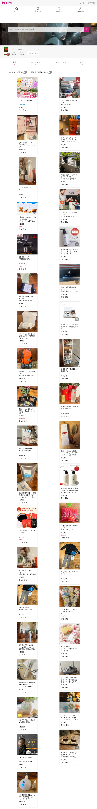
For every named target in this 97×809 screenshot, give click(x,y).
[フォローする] (33, 53)
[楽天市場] (91, 3)
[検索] (86, 29)
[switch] (24, 72)
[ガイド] (81, 3)
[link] (27, 87)
